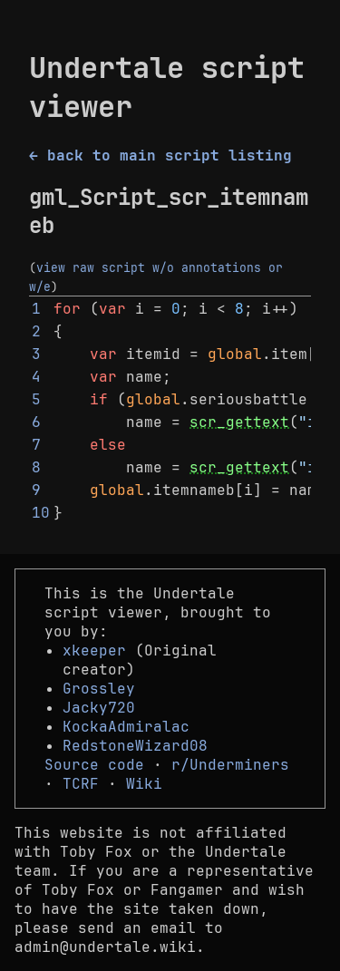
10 (41, 512)
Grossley (99, 688)
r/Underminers (230, 764)
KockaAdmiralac (126, 726)
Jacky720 (99, 707)
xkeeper (94, 650)
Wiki (144, 783)
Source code (94, 764)
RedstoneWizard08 (135, 745)
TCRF (81, 783)
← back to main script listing (160, 155)
